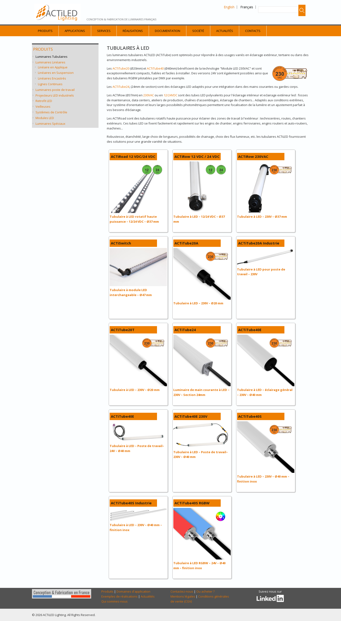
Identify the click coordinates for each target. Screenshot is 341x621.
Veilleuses (43, 106)
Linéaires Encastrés (52, 78)
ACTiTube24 (120, 86)
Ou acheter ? (205, 591)
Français (246, 7)
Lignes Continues (50, 84)
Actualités (224, 31)
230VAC (148, 95)
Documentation (167, 31)
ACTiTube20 (120, 68)
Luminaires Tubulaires (51, 56)
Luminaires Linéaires (50, 62)
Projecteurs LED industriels (55, 95)
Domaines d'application (133, 591)
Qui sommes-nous (114, 601)
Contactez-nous (181, 591)
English (229, 7)
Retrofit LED (44, 101)
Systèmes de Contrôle (51, 112)
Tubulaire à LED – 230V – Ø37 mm (262, 216)
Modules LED (45, 118)
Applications (75, 31)
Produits (45, 31)
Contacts (252, 31)
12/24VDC (170, 95)
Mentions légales (182, 596)
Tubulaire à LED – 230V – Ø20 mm (198, 303)
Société (198, 31)
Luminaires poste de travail (55, 90)
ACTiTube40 (155, 68)
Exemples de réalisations (119, 596)
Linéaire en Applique (52, 67)
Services (104, 31)
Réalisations (133, 31)
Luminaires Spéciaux (50, 123)
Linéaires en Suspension (56, 73)
